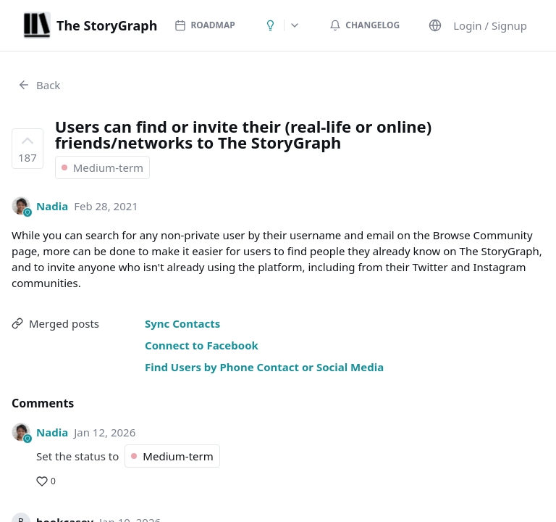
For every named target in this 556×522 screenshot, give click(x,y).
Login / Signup (490, 25)
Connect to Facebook (201, 345)
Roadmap (204, 25)
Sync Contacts (182, 323)
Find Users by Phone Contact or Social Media (264, 367)
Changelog (364, 25)
